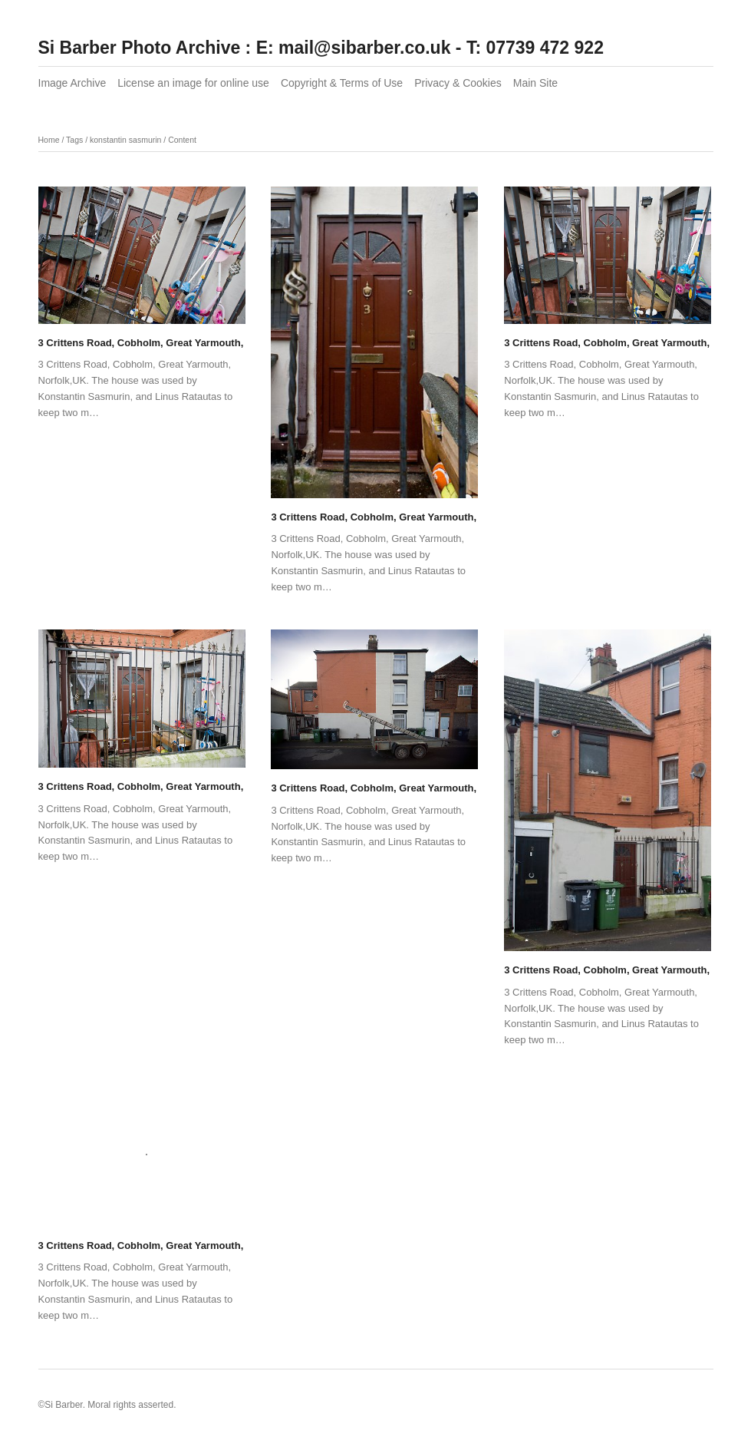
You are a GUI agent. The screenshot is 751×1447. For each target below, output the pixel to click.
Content (182, 139)
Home (49, 139)
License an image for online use (193, 83)
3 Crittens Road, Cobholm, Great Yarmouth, (141, 343)
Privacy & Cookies (458, 83)
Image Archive (72, 83)
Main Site (535, 83)
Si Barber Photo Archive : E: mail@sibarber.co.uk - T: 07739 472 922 (321, 48)
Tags (74, 139)
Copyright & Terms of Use (342, 83)
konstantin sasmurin (125, 139)
